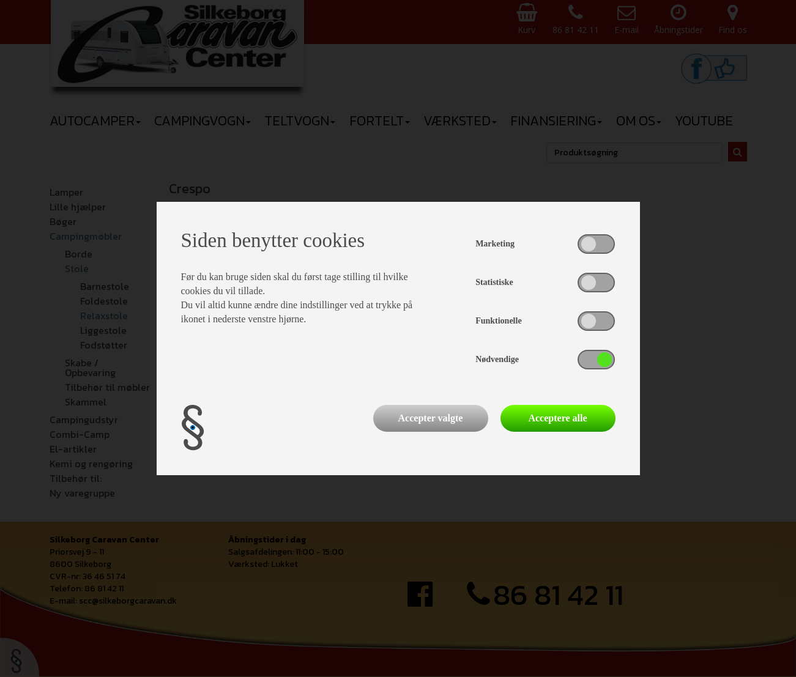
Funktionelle (498, 320)
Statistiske (494, 282)
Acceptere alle (557, 418)
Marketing (495, 243)
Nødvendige (497, 359)
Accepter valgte (430, 418)
